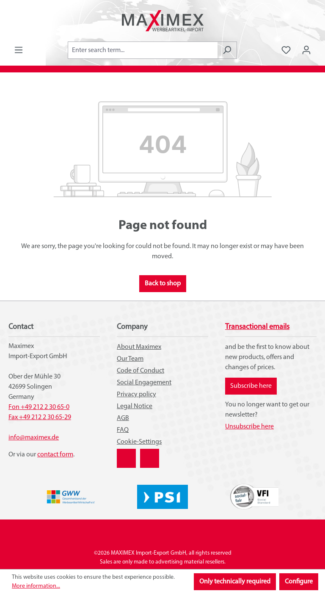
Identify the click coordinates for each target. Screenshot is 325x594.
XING (124, 453)
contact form (55, 454)
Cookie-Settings (139, 442)
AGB (123, 418)
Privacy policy (136, 394)
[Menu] (18, 50)
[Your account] (306, 50)
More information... (36, 586)
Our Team (130, 359)
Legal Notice (134, 406)
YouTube (149, 453)
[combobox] (143, 50)
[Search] (227, 50)
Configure (299, 581)
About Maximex (139, 347)
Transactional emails (257, 327)
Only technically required (234, 581)
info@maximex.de (33, 437)
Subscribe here (251, 386)
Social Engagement (144, 382)
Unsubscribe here (249, 426)
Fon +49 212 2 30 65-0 (38, 407)
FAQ (123, 430)
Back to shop (163, 283)
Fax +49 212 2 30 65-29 (39, 417)
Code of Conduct (140, 370)
